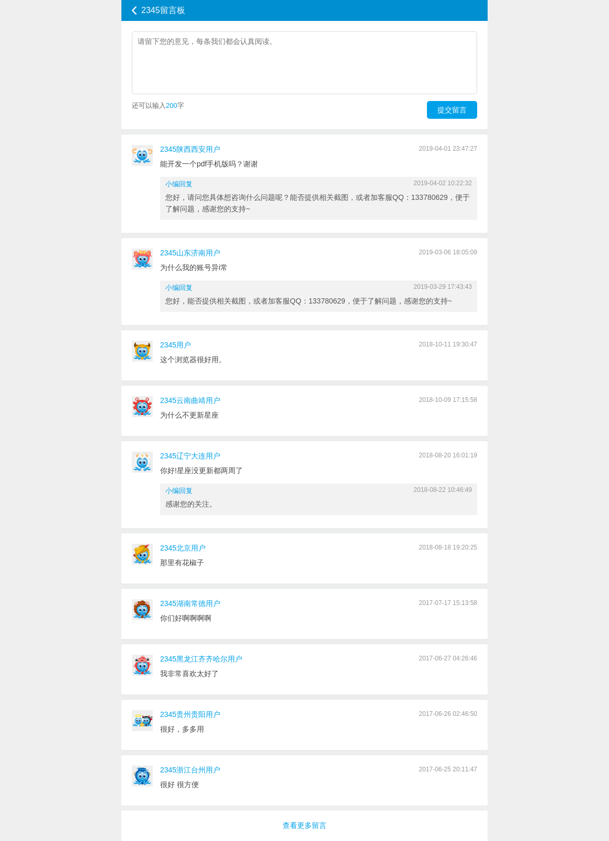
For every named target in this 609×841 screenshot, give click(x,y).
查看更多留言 (304, 825)
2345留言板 (163, 10)
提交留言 (452, 110)
